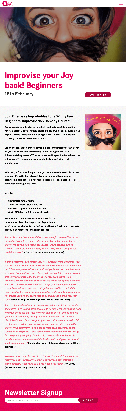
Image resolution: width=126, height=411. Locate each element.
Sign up (88, 400)
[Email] (48, 400)
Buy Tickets (98, 94)
